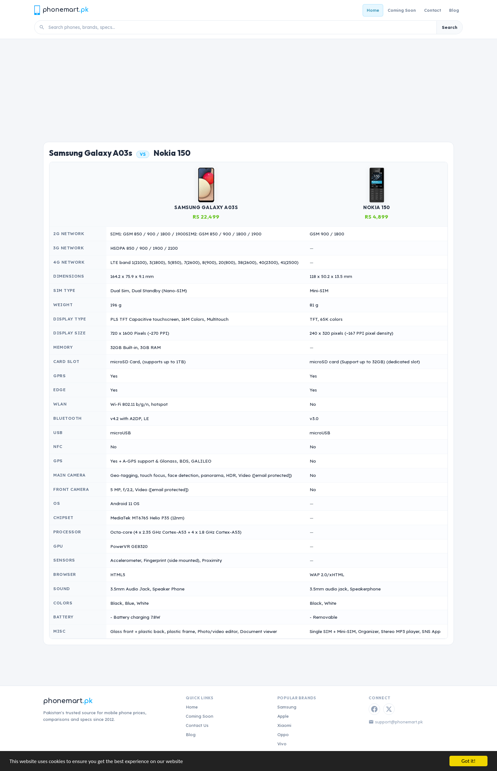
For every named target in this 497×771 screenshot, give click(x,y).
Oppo (283, 734)
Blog (454, 10)
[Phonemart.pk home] (61, 10)
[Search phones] (240, 27)
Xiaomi (284, 725)
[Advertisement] (248, 86)
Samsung (286, 706)
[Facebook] (374, 709)
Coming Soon (402, 10)
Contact (432, 10)
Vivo (282, 743)
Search (449, 27)
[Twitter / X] (389, 709)
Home (373, 10)
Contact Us (197, 725)
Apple (283, 716)
